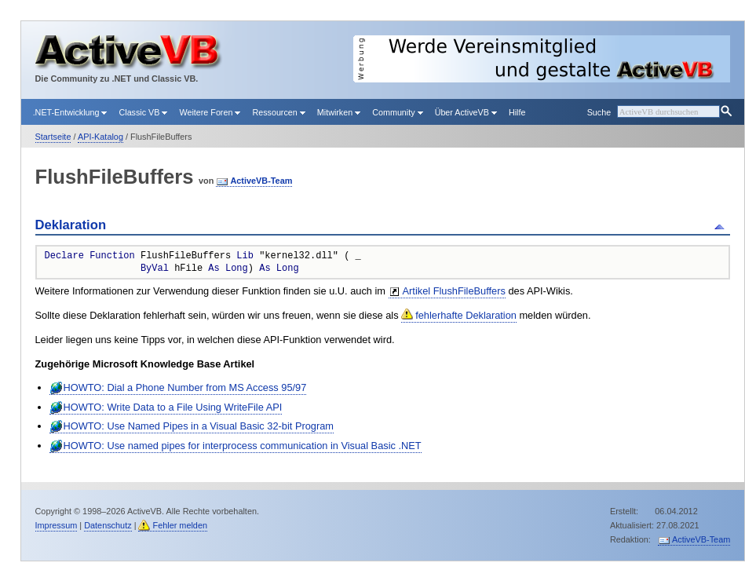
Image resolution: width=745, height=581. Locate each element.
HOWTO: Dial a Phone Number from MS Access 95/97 (185, 387)
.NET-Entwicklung (70, 112)
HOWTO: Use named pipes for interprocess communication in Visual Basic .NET (243, 445)
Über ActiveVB (466, 112)
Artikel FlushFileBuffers (454, 291)
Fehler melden (179, 525)
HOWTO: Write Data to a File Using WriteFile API (173, 407)
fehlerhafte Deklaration (466, 315)
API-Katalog (100, 136)
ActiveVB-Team (261, 180)
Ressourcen (278, 112)
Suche (599, 112)
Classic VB (143, 112)
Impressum (56, 525)
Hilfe (517, 112)
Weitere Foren (209, 112)
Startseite (53, 136)
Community (397, 112)
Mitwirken (338, 112)
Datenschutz (107, 525)
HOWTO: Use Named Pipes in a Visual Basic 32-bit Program (199, 426)
